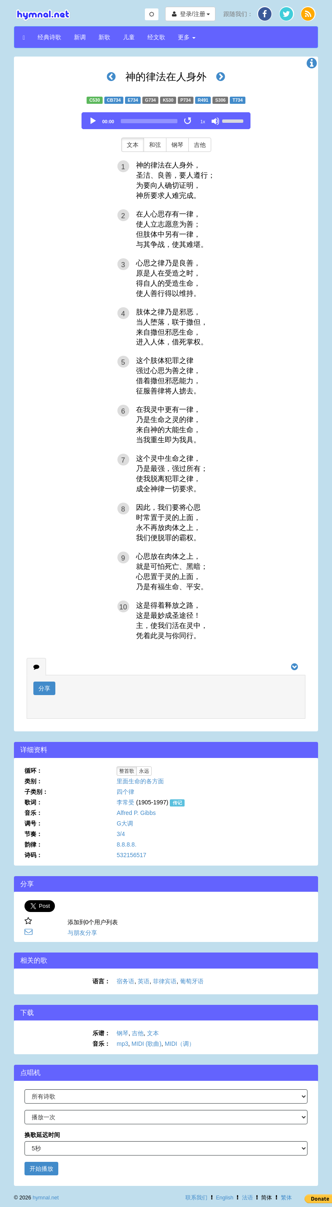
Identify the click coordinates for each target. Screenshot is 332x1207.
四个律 (125, 791)
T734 (238, 100)
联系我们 (196, 1198)
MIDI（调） (180, 1043)
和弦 (155, 144)
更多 (187, 37)
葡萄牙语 (192, 981)
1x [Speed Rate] (202, 121)
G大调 (125, 823)
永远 (144, 771)
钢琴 (177, 144)
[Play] (93, 121)
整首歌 (126, 771)
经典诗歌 (49, 37)
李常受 (125, 802)
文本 (133, 144)
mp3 (122, 1043)
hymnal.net (46, 1198)
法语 (247, 1198)
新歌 (104, 37)
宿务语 (125, 981)
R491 (203, 100)
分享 (44, 688)
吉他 (200, 144)
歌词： (33, 802)
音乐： (33, 812)
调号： (33, 823)
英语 (144, 981)
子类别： (36, 791)
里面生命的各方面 (140, 781)
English (224, 1198)
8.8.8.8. (126, 844)
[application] (166, 120)
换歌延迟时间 (42, 1134)
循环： (33, 770)
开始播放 (41, 1168)
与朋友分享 (82, 932)
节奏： (33, 834)
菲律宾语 (165, 981)
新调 (80, 37)
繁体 (286, 1198)
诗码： (33, 855)
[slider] (149, 121)
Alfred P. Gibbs (136, 812)
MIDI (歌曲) (146, 1043)
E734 (133, 100)
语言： (101, 981)
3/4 (121, 834)
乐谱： (101, 1033)
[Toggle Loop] (188, 121)
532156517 (131, 855)
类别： (33, 781)
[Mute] (215, 121)
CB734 (114, 100)
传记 (177, 802)
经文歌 (156, 37)
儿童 (129, 37)
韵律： (33, 844)
